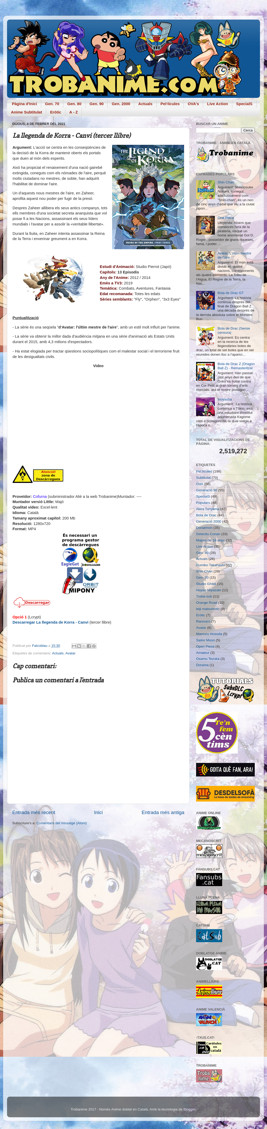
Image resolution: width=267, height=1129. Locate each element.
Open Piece (205, 646)
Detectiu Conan (208, 534)
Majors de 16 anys (210, 540)
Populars (203, 503)
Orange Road (206, 603)
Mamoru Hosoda (209, 634)
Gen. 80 (74, 103)
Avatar (70, 653)
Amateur (202, 653)
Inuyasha (224, 399)
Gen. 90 (96, 103)
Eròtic (55, 112)
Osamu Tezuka (208, 659)
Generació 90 (206, 490)
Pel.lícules (204, 471)
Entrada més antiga (163, 812)
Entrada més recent (33, 812)
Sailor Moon (205, 640)
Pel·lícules (170, 103)
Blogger (189, 1109)
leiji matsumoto (208, 609)
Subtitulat (203, 478)
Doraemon (204, 528)
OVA (199, 484)
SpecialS (244, 103)
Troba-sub (204, 596)
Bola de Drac (206, 515)
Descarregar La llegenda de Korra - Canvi (50, 622)
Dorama (202, 665)
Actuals (145, 103)
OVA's (193, 103)
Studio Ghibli (206, 584)
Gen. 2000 (121, 103)
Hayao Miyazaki (208, 590)
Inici (98, 812)
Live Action (217, 103)
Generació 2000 (208, 521)
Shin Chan (225, 182)
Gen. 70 (52, 103)
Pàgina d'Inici (24, 103)
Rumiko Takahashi (210, 565)
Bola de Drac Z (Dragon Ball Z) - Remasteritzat (236, 366)
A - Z (73, 112)
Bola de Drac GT (230, 293)
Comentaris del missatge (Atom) (62, 823)
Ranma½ (203, 621)
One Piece (225, 218)
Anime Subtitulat (26, 112)
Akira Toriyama (207, 509)
